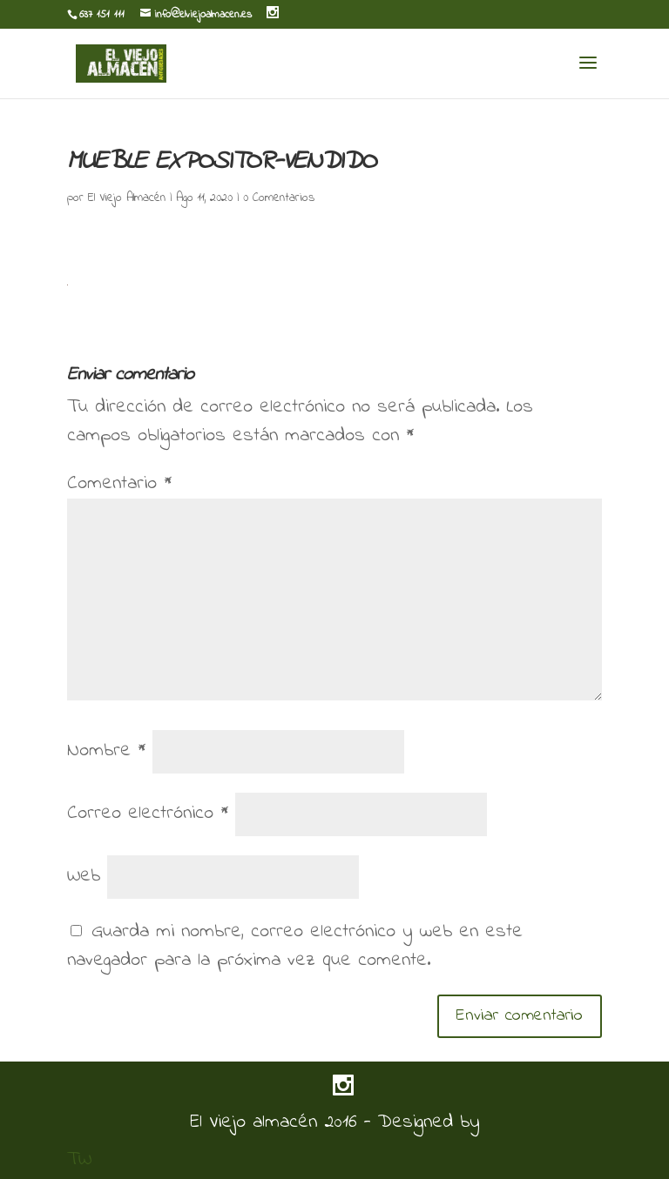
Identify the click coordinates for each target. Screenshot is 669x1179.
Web (83, 876)
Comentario (119, 484)
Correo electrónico (147, 813)
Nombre (106, 751)
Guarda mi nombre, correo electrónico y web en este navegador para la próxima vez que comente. (295, 946)
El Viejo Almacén (127, 198)
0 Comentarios (278, 198)
